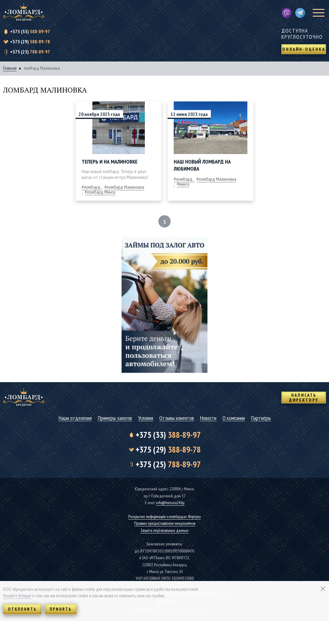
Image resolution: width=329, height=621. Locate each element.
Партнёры (261, 418)
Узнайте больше (17, 596)
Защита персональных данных (164, 530)
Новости (208, 418)
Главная (10, 68)
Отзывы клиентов (176, 418)
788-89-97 (30, 51)
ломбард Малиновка (217, 179)
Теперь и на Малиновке (109, 161)
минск (184, 184)
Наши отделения (75, 418)
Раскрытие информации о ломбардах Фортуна (164, 516)
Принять (61, 609)
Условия (145, 418)
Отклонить (22, 609)
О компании (234, 418)
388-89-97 (30, 31)
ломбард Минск (101, 192)
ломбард (92, 187)
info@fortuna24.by (170, 502)
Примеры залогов (115, 418)
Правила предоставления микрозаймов (164, 523)
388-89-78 (30, 41)
